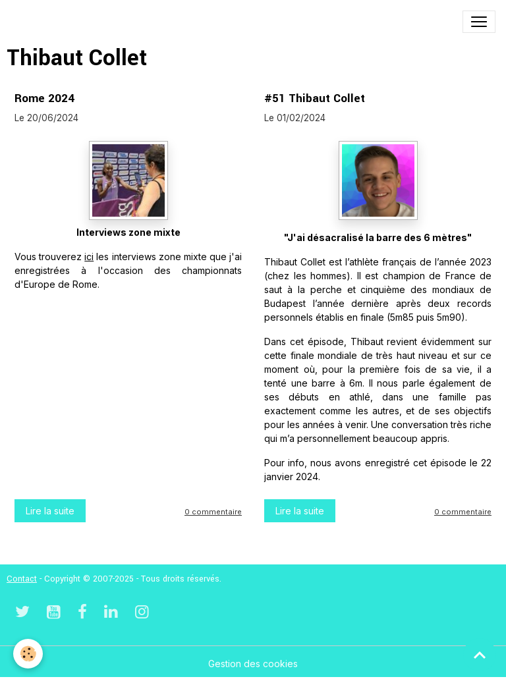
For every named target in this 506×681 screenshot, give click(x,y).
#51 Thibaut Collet (314, 98)
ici (89, 256)
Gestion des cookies (253, 663)
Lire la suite (50, 510)
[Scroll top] (479, 654)
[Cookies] (28, 653)
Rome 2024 (44, 98)
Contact (22, 579)
